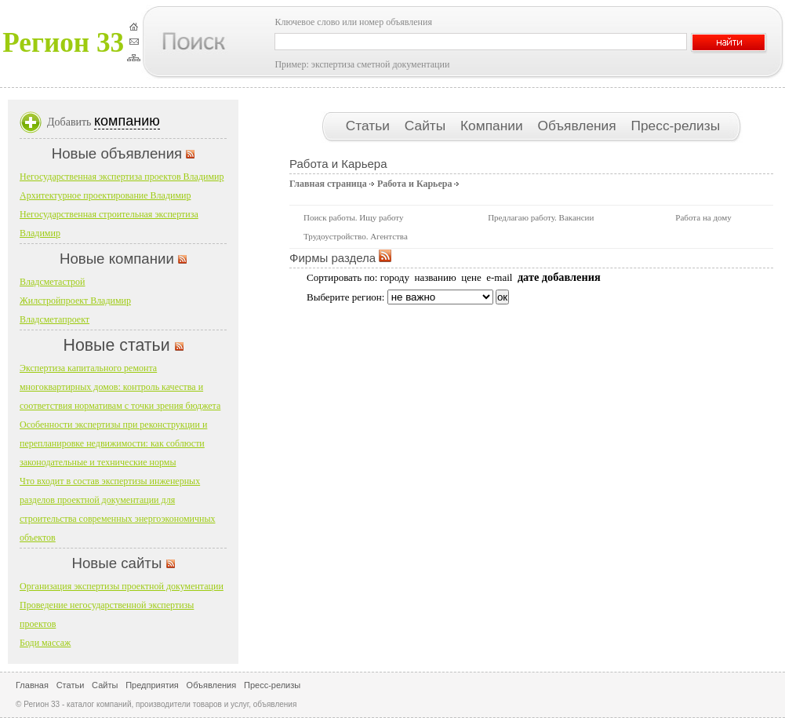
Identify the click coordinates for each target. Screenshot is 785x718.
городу (394, 277)
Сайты (427, 125)
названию (435, 277)
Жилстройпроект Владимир (75, 300)
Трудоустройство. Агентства (355, 236)
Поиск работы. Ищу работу (353, 217)
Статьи (370, 125)
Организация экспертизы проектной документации (122, 586)
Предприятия (152, 685)
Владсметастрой (52, 281)
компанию (127, 121)
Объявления (578, 125)
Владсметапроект (54, 319)
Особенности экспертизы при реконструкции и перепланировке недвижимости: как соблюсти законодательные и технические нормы (113, 443)
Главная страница (328, 183)
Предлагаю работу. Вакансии (541, 217)
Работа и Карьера (414, 183)
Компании (493, 125)
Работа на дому (703, 217)
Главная (32, 685)
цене (471, 277)
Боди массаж (45, 642)
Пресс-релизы (675, 125)
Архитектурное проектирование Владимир (105, 195)
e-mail (499, 277)
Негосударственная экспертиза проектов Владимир (122, 176)
